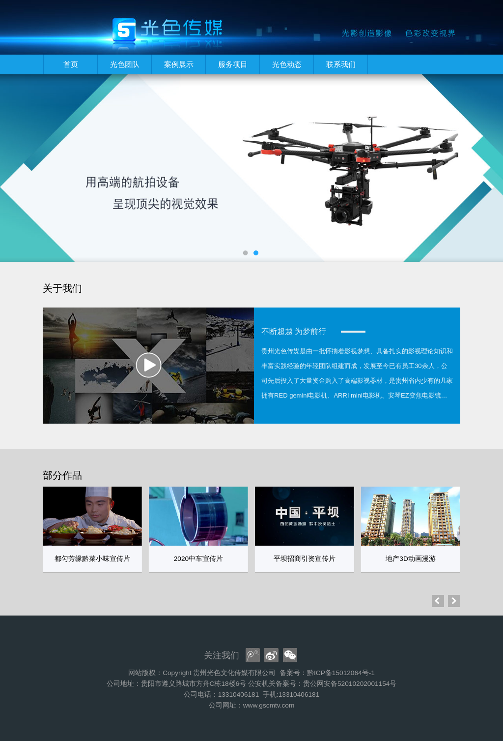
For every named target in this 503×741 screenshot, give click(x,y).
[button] (454, 601)
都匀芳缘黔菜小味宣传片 (92, 558)
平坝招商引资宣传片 (304, 558)
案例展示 (179, 64)
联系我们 (341, 64)
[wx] (290, 655)
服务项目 (233, 64)
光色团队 (125, 64)
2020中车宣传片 (198, 558)
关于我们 (62, 288)
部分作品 (62, 475)
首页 (70, 64)
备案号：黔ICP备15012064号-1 (327, 673)
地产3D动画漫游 (410, 558)
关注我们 (221, 655)
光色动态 (287, 64)
